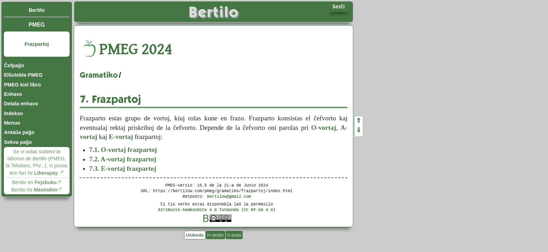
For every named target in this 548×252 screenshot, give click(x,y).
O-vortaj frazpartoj (123, 149)
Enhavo (13, 94)
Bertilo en (34, 182)
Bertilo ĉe (34, 189)
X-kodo (234, 235)
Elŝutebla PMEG (23, 75)
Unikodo (195, 235)
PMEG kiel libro (22, 85)
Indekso (13, 113)
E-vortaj (121, 136)
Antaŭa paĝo (19, 132)
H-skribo (215, 235)
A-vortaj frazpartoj (122, 159)
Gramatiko (99, 75)
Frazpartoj (36, 44)
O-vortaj (323, 127)
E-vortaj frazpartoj (122, 168)
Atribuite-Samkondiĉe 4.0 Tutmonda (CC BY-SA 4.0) (216, 209)
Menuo (12, 123)
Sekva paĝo (18, 142)
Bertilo (37, 10)
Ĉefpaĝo (14, 65)
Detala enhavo (21, 103)
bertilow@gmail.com (229, 196)
